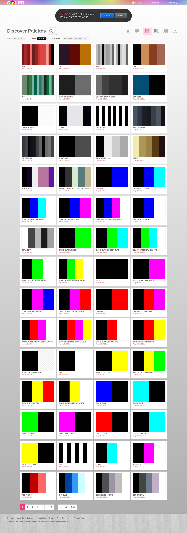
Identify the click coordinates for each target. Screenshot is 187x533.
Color (137, 31)
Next (73, 507)
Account (171, 3)
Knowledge (41, 518)
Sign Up (107, 15)
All (128, 31)
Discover (155, 3)
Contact (10, 518)
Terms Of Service (63, 518)
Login (121, 15)
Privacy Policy (80, 518)
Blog (51, 518)
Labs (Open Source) (25, 518)
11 (60, 507)
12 (66, 507)
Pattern (166, 31)
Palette (147, 31)
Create (138, 3)
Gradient (156, 31)
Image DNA (175, 31)
